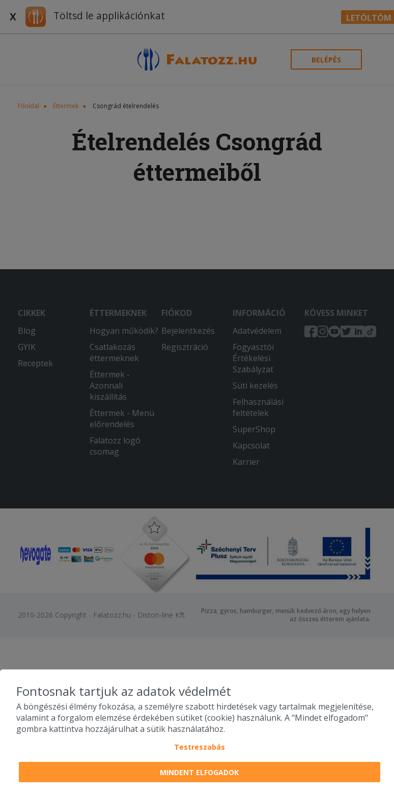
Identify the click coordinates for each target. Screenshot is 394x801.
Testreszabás (199, 747)
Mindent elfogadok (199, 772)
